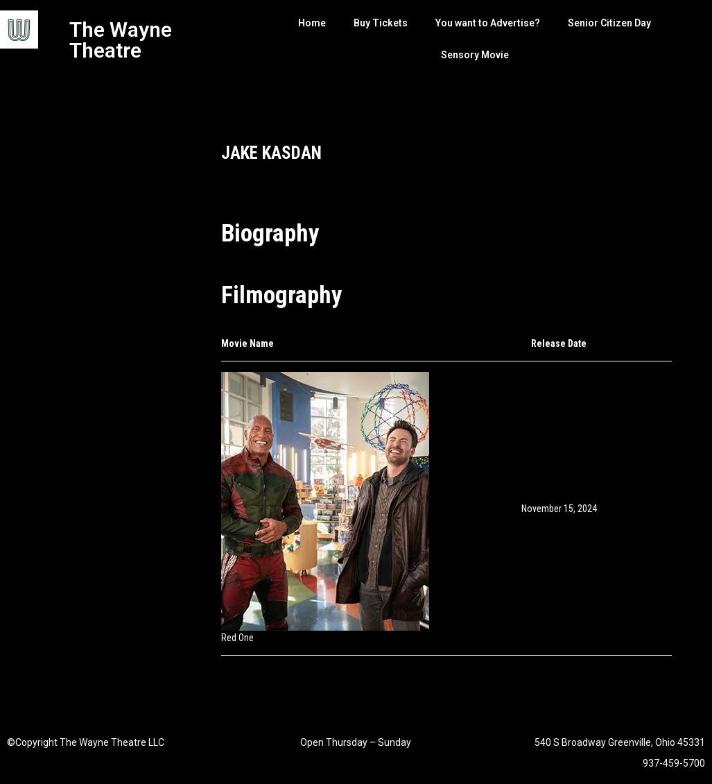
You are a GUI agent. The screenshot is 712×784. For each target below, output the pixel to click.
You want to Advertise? (487, 22)
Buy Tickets (381, 22)
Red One (237, 637)
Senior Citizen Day (609, 22)
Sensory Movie (475, 54)
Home (312, 22)
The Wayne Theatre (120, 39)
